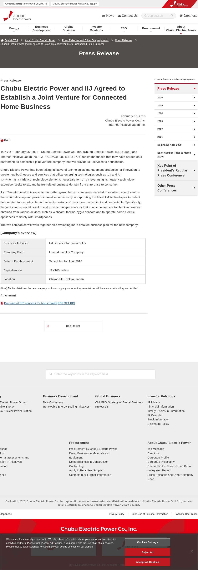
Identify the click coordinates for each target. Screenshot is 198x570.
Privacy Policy (116, 514)
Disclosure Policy (158, 423)
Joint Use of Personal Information (150, 514)
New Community (53, 402)
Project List (102, 406)
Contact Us (130, 15)
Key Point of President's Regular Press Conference (172, 176)
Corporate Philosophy (161, 461)
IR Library (154, 402)
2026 (160, 103)
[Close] (192, 551)
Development (42, 28)
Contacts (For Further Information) (90, 474)
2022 (160, 135)
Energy (14, 28)
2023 (160, 127)
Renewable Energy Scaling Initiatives (66, 406)
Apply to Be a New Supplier (86, 470)
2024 (160, 119)
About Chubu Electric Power (40, 40)
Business (69, 28)
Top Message (156, 448)
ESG (124, 28)
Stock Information (159, 419)
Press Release (168, 94)
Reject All (147, 552)
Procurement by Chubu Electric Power (93, 448)
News (110, 15)
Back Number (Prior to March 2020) (174, 160)
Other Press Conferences (167, 194)
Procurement (151, 28)
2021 (160, 142)
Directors (153, 453)
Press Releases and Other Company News (85, 40)
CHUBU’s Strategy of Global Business (119, 402)
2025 (160, 111)
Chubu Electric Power (181, 28)
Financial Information (161, 406)
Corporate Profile (158, 457)
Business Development (60, 396)
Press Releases (123, 40)
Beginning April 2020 (169, 150)
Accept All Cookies (147, 562)
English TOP (11, 40)
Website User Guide (187, 514)
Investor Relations (161, 396)
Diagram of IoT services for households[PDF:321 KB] (39, 303)
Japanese (191, 15)
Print (7, 140)
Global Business (107, 396)
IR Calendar (155, 415)
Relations (96, 28)
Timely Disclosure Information (166, 411)
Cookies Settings (147, 542)
